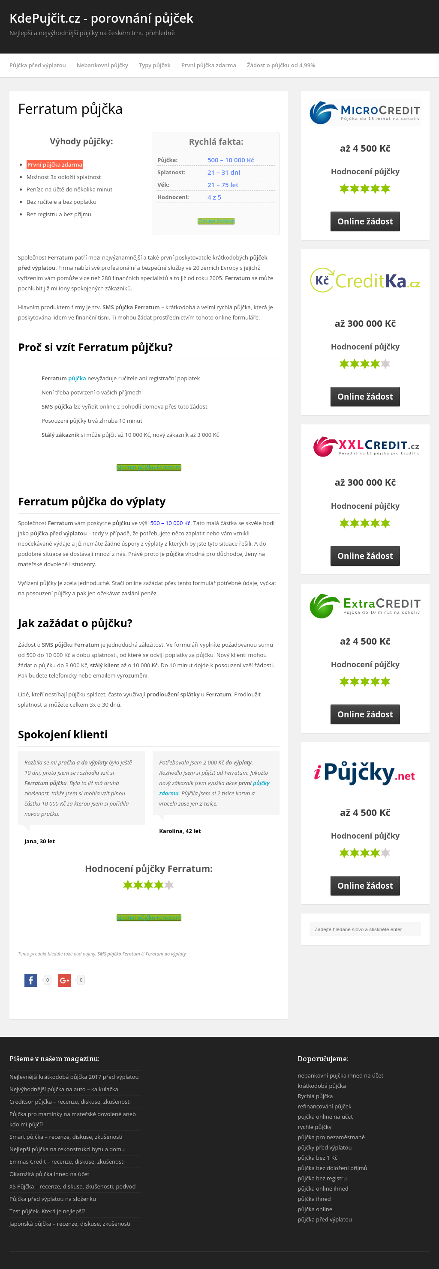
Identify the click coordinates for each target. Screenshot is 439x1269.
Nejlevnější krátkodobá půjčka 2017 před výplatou (74, 1077)
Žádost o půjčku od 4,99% (281, 65)
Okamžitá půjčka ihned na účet (49, 1174)
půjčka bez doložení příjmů (332, 1168)
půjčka (77, 378)
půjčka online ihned (323, 1188)
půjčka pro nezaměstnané (331, 1137)
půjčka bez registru (322, 1178)
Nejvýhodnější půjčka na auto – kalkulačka (63, 1089)
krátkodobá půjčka (322, 1086)
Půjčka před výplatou (37, 65)
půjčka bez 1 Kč (317, 1158)
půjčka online (315, 1209)
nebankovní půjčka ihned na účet (340, 1075)
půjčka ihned (314, 1199)
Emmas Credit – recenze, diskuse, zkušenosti (67, 1161)
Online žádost (216, 221)
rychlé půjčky (314, 1127)
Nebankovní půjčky (102, 65)
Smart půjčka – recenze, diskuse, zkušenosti (65, 1137)
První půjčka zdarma (208, 65)
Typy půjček (155, 65)
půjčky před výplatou (325, 1147)
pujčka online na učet (325, 1116)
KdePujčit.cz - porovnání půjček (101, 17)
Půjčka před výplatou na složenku (52, 1199)
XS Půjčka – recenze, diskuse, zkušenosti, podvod (72, 1186)
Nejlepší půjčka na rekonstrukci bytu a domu (67, 1149)
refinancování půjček (324, 1106)
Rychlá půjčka (315, 1096)
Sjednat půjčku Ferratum (149, 467)
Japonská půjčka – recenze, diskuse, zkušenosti (69, 1223)
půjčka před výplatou (325, 1219)
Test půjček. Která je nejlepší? (47, 1211)
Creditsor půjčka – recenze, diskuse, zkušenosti (70, 1101)
